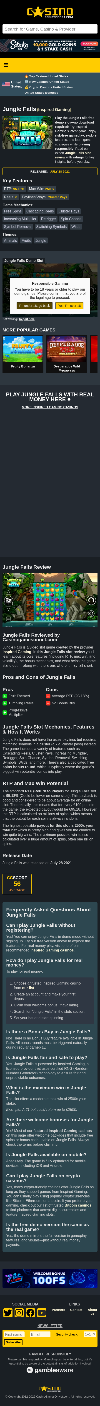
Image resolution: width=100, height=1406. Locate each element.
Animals (10, 241)
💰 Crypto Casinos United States (49, 87)
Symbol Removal (18, 227)
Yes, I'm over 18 (69, 306)
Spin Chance (71, 219)
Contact (76, 1310)
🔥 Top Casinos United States (46, 76)
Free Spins (13, 211)
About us (92, 1311)
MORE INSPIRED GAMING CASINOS (50, 407)
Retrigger (48, 219)
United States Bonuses (41, 92)
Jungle (40, 241)
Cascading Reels (40, 211)
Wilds (75, 227)
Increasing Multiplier (20, 219)
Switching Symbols (51, 227)
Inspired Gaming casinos (52, 950)
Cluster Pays (68, 211)
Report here (27, 319)
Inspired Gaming (54, 109)
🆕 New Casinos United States (47, 81)
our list (28, 988)
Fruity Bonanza (23, 366)
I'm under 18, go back (34, 306)
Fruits (26, 241)
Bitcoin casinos (78, 1205)
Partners (58, 1310)
